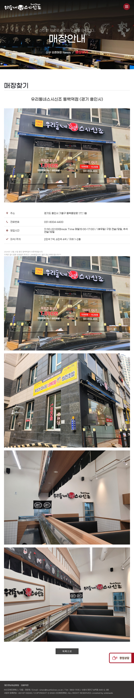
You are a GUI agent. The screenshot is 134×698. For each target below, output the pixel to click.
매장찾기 (81, 52)
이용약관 (24, 685)
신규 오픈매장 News (58, 52)
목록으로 (67, 651)
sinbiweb (108, 693)
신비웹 (23, 6)
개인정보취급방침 (11, 685)
